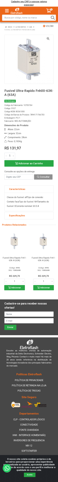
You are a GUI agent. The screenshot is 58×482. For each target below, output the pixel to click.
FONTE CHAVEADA (29, 430)
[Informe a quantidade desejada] (9, 156)
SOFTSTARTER (29, 450)
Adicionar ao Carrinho (29, 163)
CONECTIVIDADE (29, 424)
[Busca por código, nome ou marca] (26, 18)
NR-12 (29, 445)
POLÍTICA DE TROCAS (29, 390)
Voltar (48, 26)
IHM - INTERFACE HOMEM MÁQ (29, 435)
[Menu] (6, 10)
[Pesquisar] (53, 18)
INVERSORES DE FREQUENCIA (29, 440)
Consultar (43, 177)
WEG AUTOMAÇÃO (22, 121)
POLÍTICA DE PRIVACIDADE (29, 380)
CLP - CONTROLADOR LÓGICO (29, 419)
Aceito (30, 475)
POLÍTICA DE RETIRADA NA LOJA (29, 385)
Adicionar (14, 287)
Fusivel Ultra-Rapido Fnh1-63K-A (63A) (14, 259)
